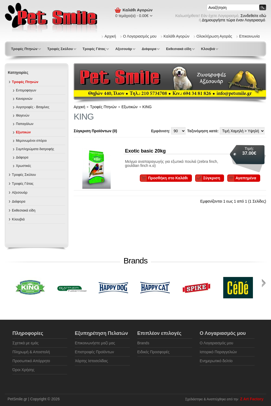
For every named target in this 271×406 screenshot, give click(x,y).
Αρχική (110, 36)
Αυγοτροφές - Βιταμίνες (32, 107)
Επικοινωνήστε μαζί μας (95, 343)
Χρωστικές (23, 166)
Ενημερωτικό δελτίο (216, 361)
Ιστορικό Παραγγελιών (218, 352)
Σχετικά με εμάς (25, 343)
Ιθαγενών (22, 115)
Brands (143, 343)
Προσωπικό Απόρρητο (31, 361)
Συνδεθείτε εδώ (253, 16)
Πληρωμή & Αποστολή (31, 352)
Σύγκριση (211, 178)
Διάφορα (149, 49)
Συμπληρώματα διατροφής (35, 149)
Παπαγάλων (24, 124)
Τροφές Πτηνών (24, 49)
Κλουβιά (208, 49)
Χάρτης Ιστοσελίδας (91, 361)
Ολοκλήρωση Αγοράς (214, 36)
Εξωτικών (23, 132)
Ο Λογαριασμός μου (140, 36)
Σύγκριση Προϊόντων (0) (95, 131)
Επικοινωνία (249, 36)
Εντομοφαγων (26, 90)
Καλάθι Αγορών (176, 36)
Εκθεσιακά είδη (178, 49)
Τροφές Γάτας (94, 49)
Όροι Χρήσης (23, 370)
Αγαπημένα (245, 178)
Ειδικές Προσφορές (153, 352)
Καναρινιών (24, 99)
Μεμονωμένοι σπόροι (31, 141)
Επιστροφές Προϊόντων (94, 352)
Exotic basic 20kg (145, 151)
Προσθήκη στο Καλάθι (168, 178)
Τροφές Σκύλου (60, 49)
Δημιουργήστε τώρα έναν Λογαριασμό (233, 20)
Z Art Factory (251, 399)
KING (147, 107)
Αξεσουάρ (123, 49)
